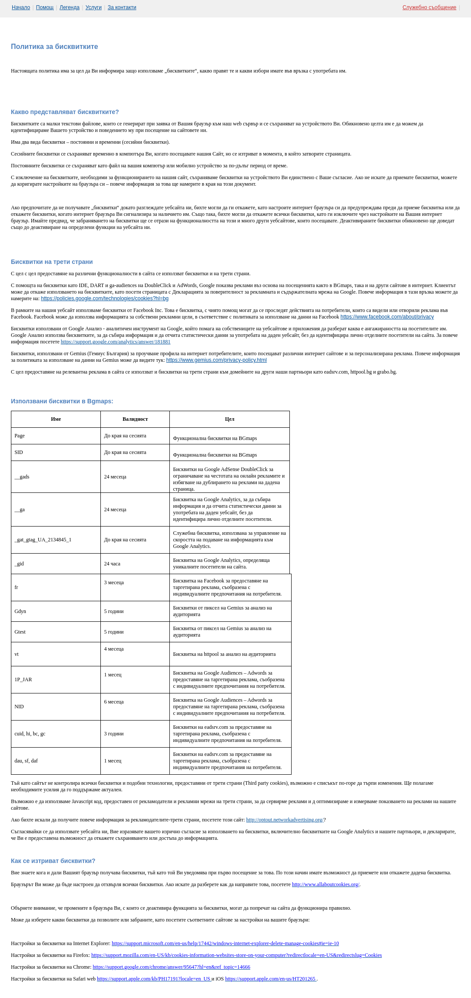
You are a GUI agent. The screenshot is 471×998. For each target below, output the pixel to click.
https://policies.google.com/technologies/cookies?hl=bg (105, 298)
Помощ (45, 7)
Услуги (94, 7)
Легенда (70, 7)
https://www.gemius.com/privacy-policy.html (216, 360)
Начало (21, 7)
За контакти (122, 7)
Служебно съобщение (429, 7)
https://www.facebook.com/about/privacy (387, 317)
